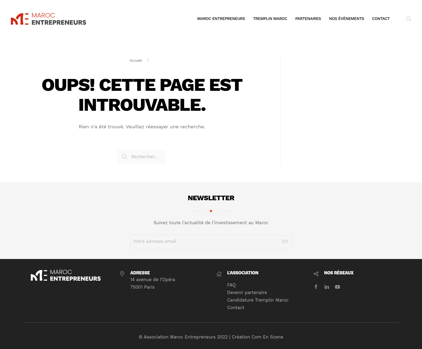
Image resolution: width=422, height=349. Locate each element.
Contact (381, 18)
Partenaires (308, 18)
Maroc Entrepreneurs (221, 18)
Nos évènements (346, 18)
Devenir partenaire (246, 292)
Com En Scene (266, 337)
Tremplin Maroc (270, 18)
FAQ (230, 285)
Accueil (135, 60)
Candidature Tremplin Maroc (256, 300)
